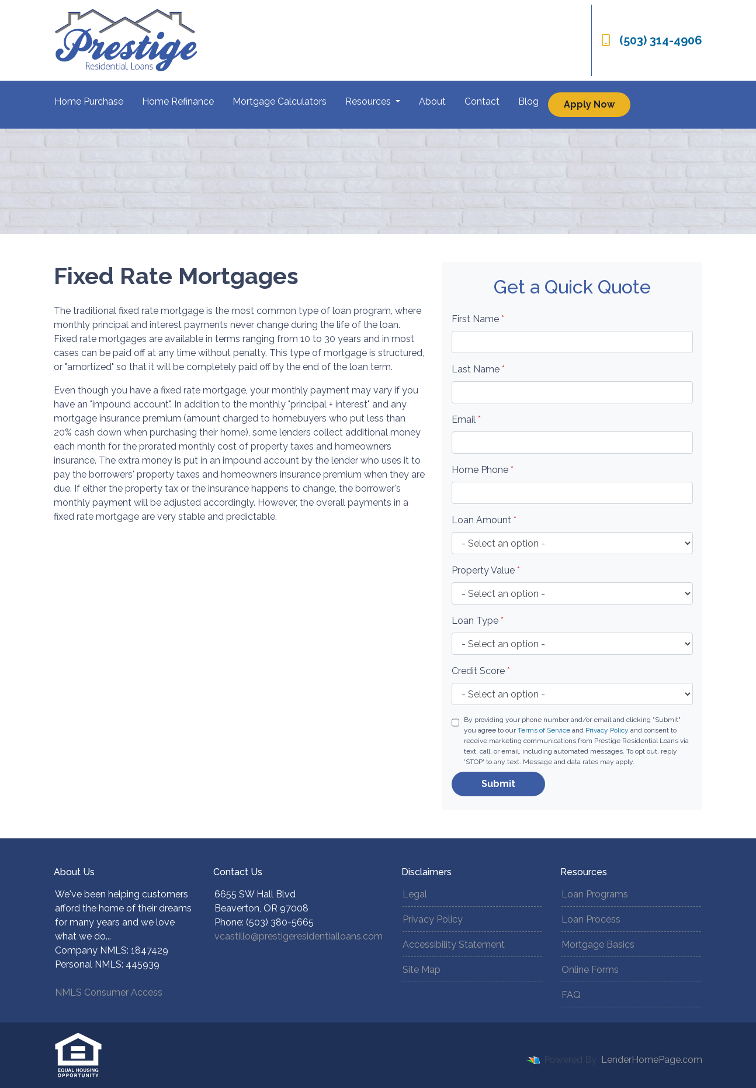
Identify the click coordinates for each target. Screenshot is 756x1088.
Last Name (478, 369)
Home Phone (483, 469)
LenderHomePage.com (651, 1059)
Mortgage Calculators (280, 101)
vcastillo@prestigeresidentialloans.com (298, 936)
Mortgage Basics (597, 944)
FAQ (571, 994)
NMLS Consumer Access (108, 992)
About (432, 101)
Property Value (486, 570)
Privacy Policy (607, 730)
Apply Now (589, 104)
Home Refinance (178, 101)
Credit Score (481, 670)
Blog (528, 101)
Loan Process (590, 919)
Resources (369, 101)
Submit (498, 783)
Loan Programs (594, 894)
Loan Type (478, 620)
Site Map (422, 969)
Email (466, 419)
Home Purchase (88, 101)
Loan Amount (484, 520)
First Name (478, 318)
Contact (482, 101)
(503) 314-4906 (651, 40)
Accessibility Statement (454, 944)
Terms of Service (544, 730)
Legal (415, 894)
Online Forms (590, 969)
